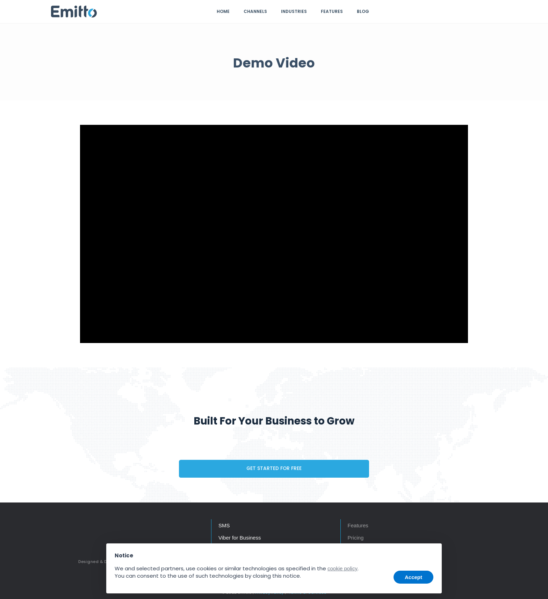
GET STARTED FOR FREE (274, 468)
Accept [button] (413, 577)
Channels (255, 11)
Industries (294, 11)
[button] (430, 553)
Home (223, 11)
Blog (363, 11)
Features (332, 11)
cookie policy (342, 568)
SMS (224, 525)
